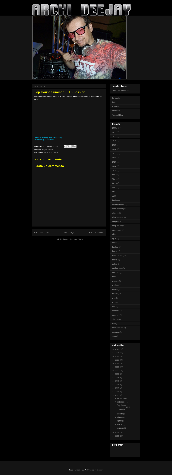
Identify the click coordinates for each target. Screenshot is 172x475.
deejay (44, 150)
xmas (114, 336)
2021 (114, 153)
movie (114, 260)
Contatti (115, 106)
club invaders (117, 217)
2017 (117, 381)
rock (114, 302)
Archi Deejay (39, 140)
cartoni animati (118, 204)
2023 (114, 162)
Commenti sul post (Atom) (73, 239)
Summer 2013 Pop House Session (47, 137)
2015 (117, 388)
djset (114, 239)
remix (114, 285)
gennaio (120, 428)
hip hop (115, 247)
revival (114, 294)
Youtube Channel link (120, 90)
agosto (120, 414)
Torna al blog (117, 115)
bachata (115, 200)
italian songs (117, 255)
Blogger (100, 470)
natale (114, 264)
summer (115, 332)
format (114, 243)
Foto (114, 102)
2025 (114, 170)
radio (114, 277)
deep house (117, 226)
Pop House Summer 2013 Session (123, 407)
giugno (120, 417)
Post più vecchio (96, 232)
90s (113, 187)
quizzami (115, 272)
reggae (115, 281)
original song (117, 268)
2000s (114, 128)
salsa (114, 306)
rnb (113, 298)
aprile (119, 421)
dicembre (121, 398)
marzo (120, 424)
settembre (121, 402)
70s (113, 179)
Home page (69, 232)
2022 (114, 158)
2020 (114, 149)
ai (113, 196)
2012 (114, 136)
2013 (117, 395)
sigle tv (115, 319)
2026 (117, 349)
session (50, 150)
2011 (114, 132)
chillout (115, 213)
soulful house (117, 328)
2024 (114, 166)
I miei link (116, 111)
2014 (117, 392)
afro (113, 192)
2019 (114, 145)
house (114, 251)
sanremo (115, 311)
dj (113, 234)
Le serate (116, 98)
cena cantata (117, 209)
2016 (117, 385)
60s (113, 175)
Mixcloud (50, 140)
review (114, 289)
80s (113, 183)
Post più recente (41, 232)
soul (114, 324)
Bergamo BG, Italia (51, 152)
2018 (114, 141)
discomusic (116, 230)
